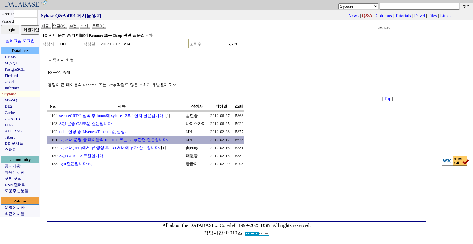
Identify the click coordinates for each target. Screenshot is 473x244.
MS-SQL (12, 100)
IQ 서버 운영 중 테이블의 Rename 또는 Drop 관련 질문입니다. (113, 139)
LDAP (10, 124)
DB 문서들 (14, 143)
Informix (12, 87)
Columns (384, 15)
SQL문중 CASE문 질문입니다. (86, 123)
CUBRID (12, 118)
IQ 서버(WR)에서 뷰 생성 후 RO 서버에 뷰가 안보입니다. (109, 147)
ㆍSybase (8, 94)
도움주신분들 (17, 190)
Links (445, 15)
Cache (10, 112)
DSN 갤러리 (15, 184)
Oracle (10, 81)
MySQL (11, 63)
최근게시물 (15, 213)
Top (388, 98)
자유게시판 (15, 172)
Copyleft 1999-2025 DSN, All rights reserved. (265, 225)
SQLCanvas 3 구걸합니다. (81, 155)
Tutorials (403, 15)
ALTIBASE (14, 131)
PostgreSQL (15, 69)
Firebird (11, 75)
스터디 (11, 149)
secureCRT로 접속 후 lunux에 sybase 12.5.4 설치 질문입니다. (112, 115)
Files (432, 15)
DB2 (8, 106)
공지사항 (13, 166)
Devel (419, 15)
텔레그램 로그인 (20, 40)
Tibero (10, 137)
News (354, 15)
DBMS (10, 57)
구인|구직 (13, 178)
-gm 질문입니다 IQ (75, 163)
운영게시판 (15, 207)
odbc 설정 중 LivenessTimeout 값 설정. (92, 131)
